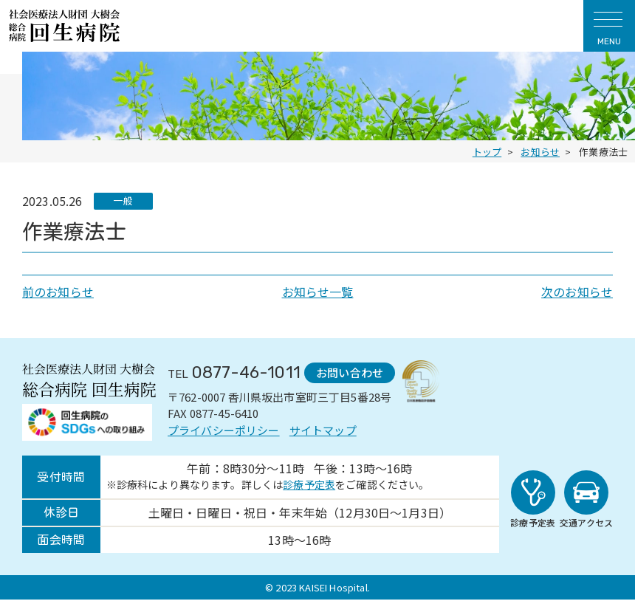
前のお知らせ (58, 291)
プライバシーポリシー (224, 429)
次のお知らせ (577, 291)
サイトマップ (323, 429)
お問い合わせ (347, 372)
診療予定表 (309, 485)
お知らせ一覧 (318, 291)
